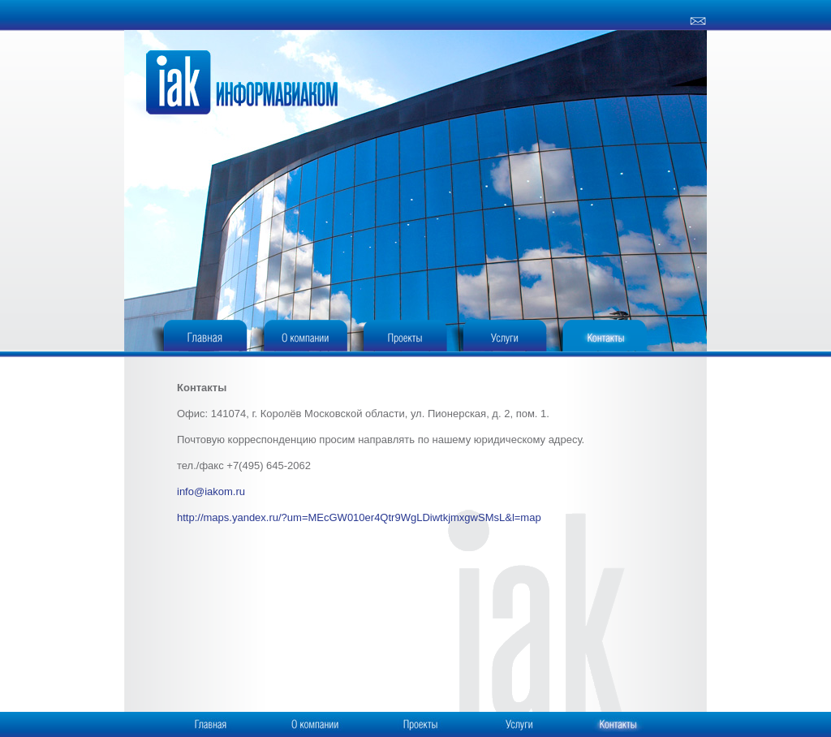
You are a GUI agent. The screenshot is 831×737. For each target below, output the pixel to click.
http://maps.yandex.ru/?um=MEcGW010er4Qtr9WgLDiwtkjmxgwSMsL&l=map (359, 517)
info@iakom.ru (211, 491)
